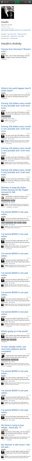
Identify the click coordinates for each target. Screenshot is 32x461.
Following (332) (14, 38)
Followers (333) (5, 38)
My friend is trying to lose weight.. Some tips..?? (12, 426)
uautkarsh (4, 430)
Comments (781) (5, 36)
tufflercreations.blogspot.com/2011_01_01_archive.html (16, 30)
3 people (12, 118)
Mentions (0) (14, 36)
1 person (13, 121)
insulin (3, 54)
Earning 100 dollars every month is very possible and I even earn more (16, 105)
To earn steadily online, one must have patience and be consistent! (13, 349)
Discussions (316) (11, 34)
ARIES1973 (4, 194)
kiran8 (3, 353)
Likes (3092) (21, 36)
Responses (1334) (21, 34)
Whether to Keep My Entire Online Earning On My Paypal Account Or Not (14, 189)
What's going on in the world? (14, 331)
